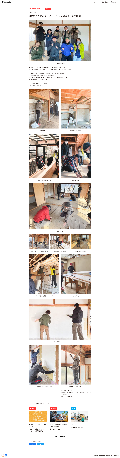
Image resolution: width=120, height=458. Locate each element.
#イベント (32, 403)
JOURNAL (47, 8)
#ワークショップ (44, 403)
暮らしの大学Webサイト (67, 396)
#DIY (37, 403)
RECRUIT (114, 2)
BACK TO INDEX (60, 436)
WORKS (73, 408)
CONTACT (105, 2)
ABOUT (97, 2)
